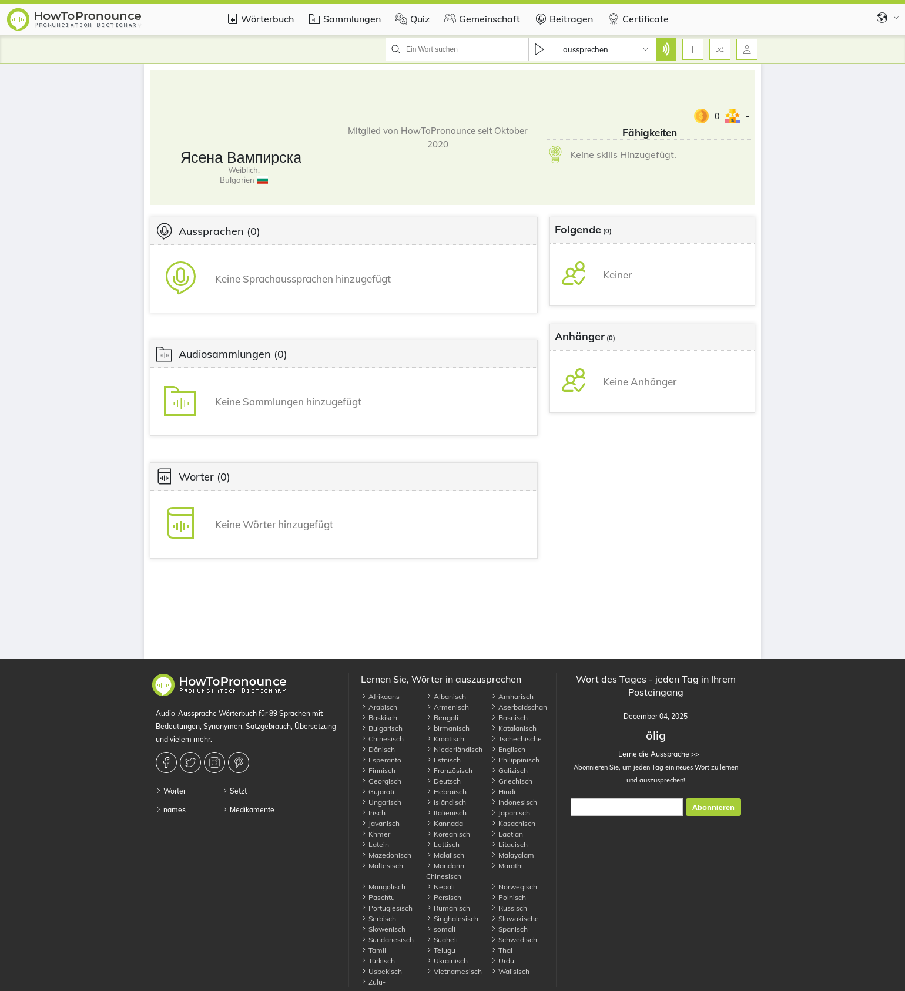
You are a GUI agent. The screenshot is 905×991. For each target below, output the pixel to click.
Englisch (508, 749)
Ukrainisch (447, 960)
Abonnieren (713, 807)
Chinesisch (382, 738)
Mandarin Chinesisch (445, 871)
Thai (501, 950)
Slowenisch (383, 929)
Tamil (373, 950)
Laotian (507, 833)
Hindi (503, 791)
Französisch (449, 770)
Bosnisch (509, 717)
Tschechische (516, 738)
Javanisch (380, 823)
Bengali (442, 717)
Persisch (443, 897)
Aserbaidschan (519, 707)
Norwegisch (514, 886)
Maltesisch (382, 865)
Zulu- (373, 981)
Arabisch (379, 707)
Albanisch (446, 696)
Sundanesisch (387, 939)
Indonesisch (514, 802)
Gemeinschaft (480, 19)
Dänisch (378, 749)
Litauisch (509, 844)
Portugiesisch (387, 907)
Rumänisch (448, 907)
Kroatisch (445, 738)
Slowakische (515, 918)
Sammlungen (343, 19)
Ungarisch (381, 802)
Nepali (440, 886)
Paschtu (378, 897)
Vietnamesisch (454, 971)
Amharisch (512, 696)
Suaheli (442, 939)
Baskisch (379, 717)
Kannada (444, 823)
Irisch (373, 812)
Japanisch (510, 812)
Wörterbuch (258, 19)
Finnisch (378, 770)
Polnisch (508, 897)
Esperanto (381, 759)
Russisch (509, 907)
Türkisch (378, 960)
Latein (375, 844)
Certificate (637, 19)
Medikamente (248, 809)
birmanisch (448, 728)
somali (440, 929)
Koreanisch (448, 833)
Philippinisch (515, 759)
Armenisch (447, 707)
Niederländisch (454, 749)
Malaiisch (445, 855)
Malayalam (512, 855)
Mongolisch (383, 886)
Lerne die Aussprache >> (655, 754)
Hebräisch (446, 791)
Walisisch (510, 971)
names (171, 809)
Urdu (502, 960)
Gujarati (377, 791)
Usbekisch (381, 971)
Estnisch (443, 759)
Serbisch (378, 918)
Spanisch (509, 929)
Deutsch (443, 781)
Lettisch (443, 844)
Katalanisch (514, 728)
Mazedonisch (386, 855)
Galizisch (509, 770)
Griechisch (511, 781)
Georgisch (381, 781)
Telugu (440, 950)
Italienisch (446, 812)
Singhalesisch (452, 918)
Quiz (411, 19)
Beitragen (562, 19)
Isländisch (446, 802)
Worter (171, 791)
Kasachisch (513, 823)
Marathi (507, 865)
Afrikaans (380, 696)
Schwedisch (514, 939)
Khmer (375, 833)
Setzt (234, 791)
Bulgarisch (382, 728)
